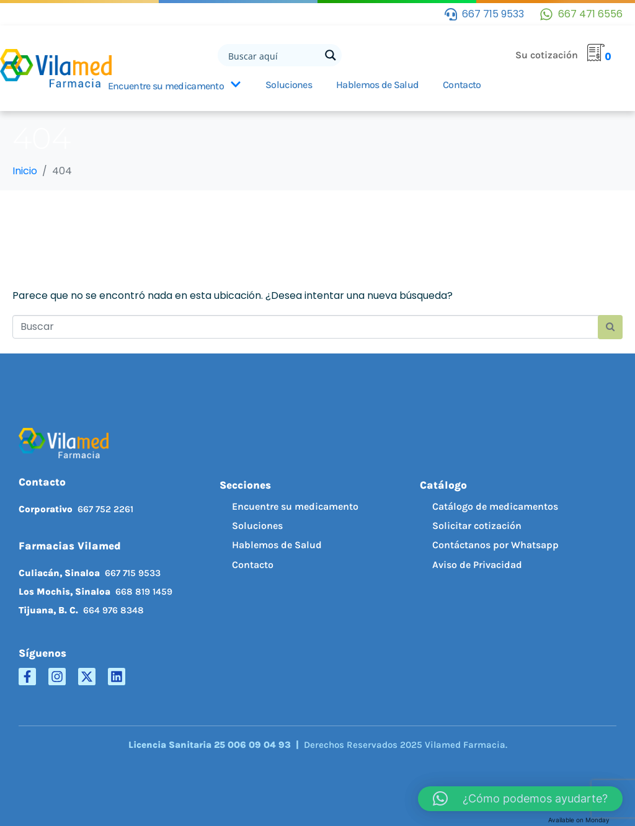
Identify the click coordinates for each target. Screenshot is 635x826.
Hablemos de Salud (377, 85)
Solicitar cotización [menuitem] (477, 525)
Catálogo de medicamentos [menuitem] (495, 506)
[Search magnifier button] (330, 55)
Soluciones (288, 85)
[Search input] (273, 55)
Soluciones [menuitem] (257, 525)
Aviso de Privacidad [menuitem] (477, 565)
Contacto (462, 85)
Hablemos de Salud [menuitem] (277, 545)
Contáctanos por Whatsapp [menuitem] (495, 545)
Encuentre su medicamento (174, 85)
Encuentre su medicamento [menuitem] (295, 506)
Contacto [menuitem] (252, 565)
